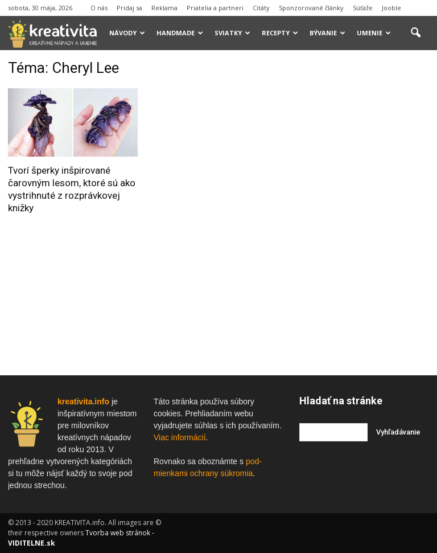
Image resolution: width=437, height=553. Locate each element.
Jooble (391, 7)
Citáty (261, 7)
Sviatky (232, 32)
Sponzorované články (311, 7)
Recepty (280, 32)
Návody (127, 32)
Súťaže (363, 7)
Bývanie (327, 32)
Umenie (374, 32)
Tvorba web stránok (117, 533)
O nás (99, 7)
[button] (415, 33)
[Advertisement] (368, 116)
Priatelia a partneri (215, 7)
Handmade (179, 32)
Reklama (164, 7)
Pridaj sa (129, 7)
